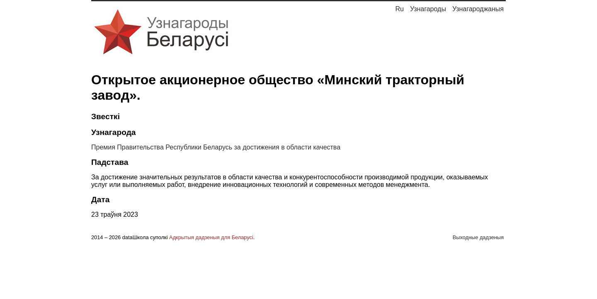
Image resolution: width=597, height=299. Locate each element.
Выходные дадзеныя (478, 237)
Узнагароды (428, 8)
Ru (399, 8)
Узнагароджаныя (478, 8)
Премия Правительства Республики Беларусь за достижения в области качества (215, 147)
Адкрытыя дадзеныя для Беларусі (211, 237)
